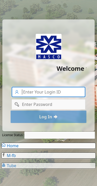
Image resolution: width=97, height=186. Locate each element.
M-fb (9, 156)
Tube (9, 166)
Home (10, 146)
